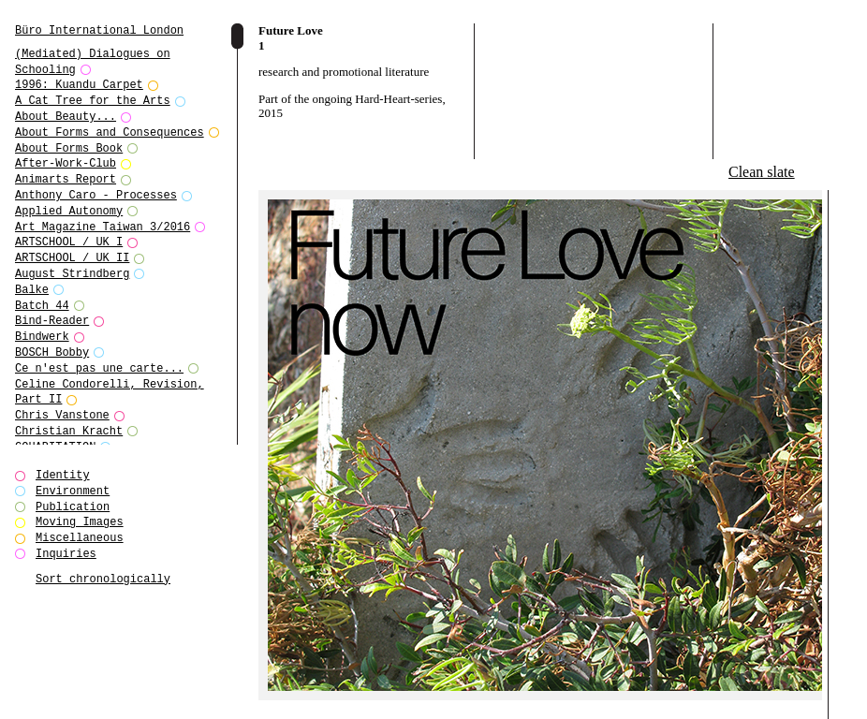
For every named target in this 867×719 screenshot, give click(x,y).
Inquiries (66, 554)
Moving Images (80, 522)
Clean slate (761, 172)
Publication (73, 507)
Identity (63, 475)
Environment (73, 491)
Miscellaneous (80, 538)
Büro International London (99, 30)
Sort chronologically (103, 579)
